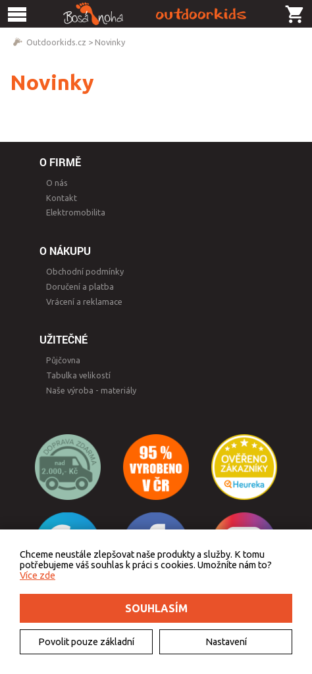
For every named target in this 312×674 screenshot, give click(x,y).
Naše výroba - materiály (91, 390)
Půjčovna (63, 360)
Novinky (110, 42)
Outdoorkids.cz (56, 42)
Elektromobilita (75, 212)
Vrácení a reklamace (84, 301)
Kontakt (61, 197)
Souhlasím (156, 608)
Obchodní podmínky (85, 271)
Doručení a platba (80, 286)
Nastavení (226, 642)
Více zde (37, 575)
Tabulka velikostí (78, 375)
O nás (57, 182)
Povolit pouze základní (86, 642)
